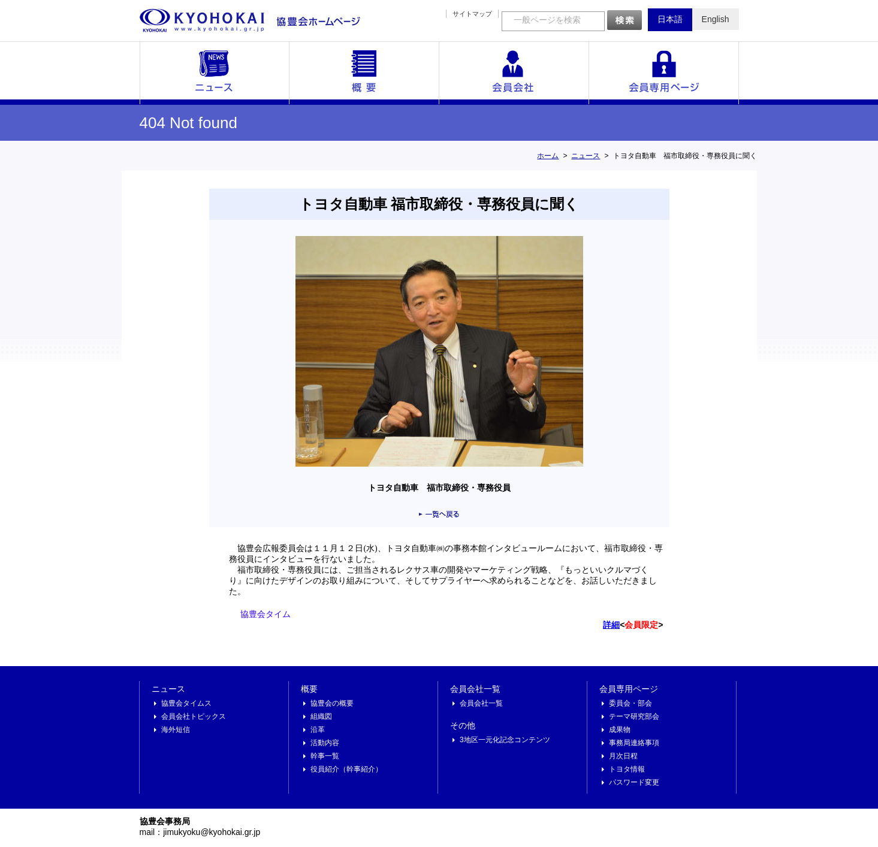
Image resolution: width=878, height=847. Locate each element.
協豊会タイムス (186, 703)
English (715, 19)
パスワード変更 (634, 782)
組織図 (321, 716)
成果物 (619, 729)
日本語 (670, 19)
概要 (364, 73)
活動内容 (324, 743)
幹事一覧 (324, 756)
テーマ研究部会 (634, 716)
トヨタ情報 (627, 769)
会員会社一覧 (514, 73)
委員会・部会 (630, 703)
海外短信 (175, 729)
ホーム (548, 156)
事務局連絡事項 (634, 743)
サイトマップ (472, 13)
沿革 (317, 729)
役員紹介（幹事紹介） (346, 769)
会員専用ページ (664, 73)
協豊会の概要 (332, 703)
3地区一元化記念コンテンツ (505, 740)
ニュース (214, 73)
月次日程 (623, 756)
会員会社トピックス (193, 716)
